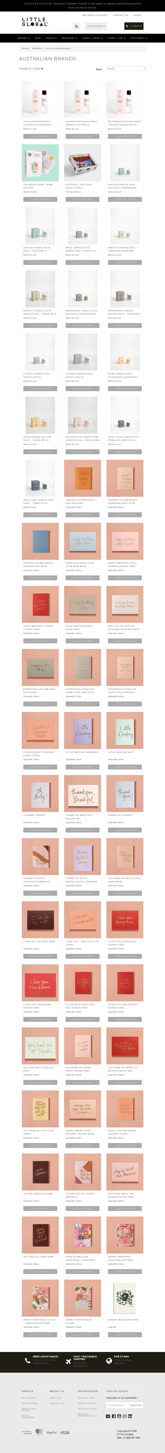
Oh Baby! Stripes (34, 815)
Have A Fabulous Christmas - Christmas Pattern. (80, 1259)
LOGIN (137, 15)
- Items (134, 26)
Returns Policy (87, 1409)
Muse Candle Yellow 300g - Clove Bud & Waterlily (37, 440)
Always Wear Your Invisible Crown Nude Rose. (80, 1133)
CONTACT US (120, 15)
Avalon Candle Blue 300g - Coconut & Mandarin (37, 250)
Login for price (40, 136)
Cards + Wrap (92, 38)
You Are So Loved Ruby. (39, 1256)
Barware (69, 38)
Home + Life (116, 38)
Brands (24, 38)
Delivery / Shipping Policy (87, 1415)
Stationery (138, 38)
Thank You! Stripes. (120, 815)
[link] (114, 1416)
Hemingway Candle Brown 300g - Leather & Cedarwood (124, 313)
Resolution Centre (29, 1410)
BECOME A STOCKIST (95, 15)
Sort (99, 69)
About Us (55, 1398)
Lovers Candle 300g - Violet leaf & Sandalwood (80, 376)
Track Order (29, 1403)
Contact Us (57, 1403)
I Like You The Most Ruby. (39, 941)
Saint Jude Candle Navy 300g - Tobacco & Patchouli (38, 503)
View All (51, 38)
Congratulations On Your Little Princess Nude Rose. (122, 692)
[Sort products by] (125, 68)
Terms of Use (86, 1398)
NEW (38, 38)
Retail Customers (28, 1417)
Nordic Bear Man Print (123, 1319)
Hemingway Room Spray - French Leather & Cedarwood (82, 124)
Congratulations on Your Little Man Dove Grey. (80, 692)
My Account (96, 26)
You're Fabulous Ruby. (38, 1193)
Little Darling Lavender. (82, 752)
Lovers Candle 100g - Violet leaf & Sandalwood (37, 376)
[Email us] (108, 1416)
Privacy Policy (87, 1403)
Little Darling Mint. (121, 752)
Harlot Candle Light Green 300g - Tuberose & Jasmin (39, 313)
